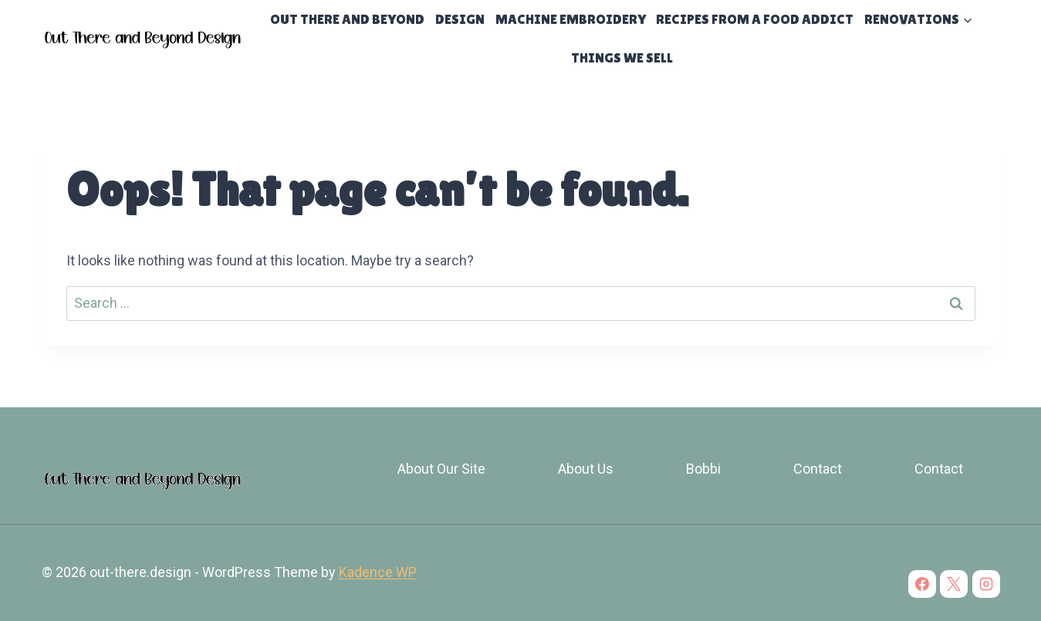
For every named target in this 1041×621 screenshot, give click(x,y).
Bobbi (703, 469)
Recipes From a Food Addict (754, 19)
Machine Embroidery (570, 19)
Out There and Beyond (347, 19)
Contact (817, 469)
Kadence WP (378, 572)
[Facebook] (922, 584)
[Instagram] (986, 584)
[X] (954, 584)
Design (460, 19)
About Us (585, 469)
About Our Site (441, 469)
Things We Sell (622, 57)
